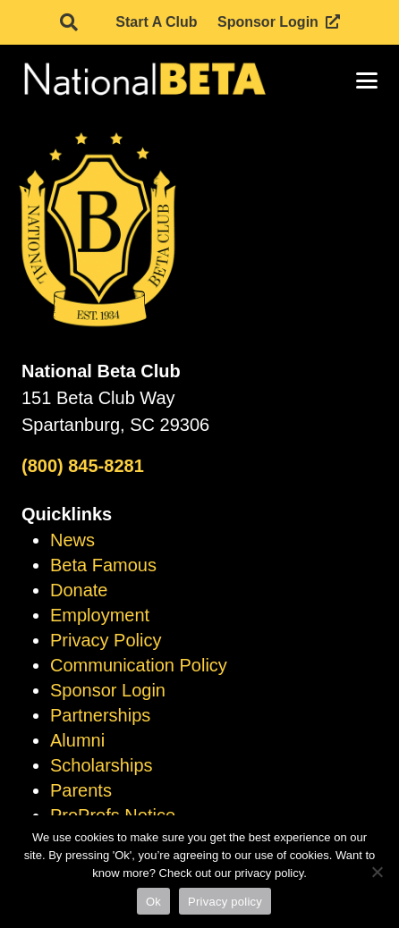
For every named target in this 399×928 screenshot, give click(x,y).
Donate (79, 590)
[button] (69, 22)
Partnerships (100, 715)
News (72, 540)
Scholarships (101, 765)
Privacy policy (225, 901)
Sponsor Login (108, 690)
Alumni (77, 740)
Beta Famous (103, 565)
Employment (99, 615)
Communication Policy (138, 665)
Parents (81, 790)
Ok (153, 901)
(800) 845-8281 (82, 466)
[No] (377, 872)
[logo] (143, 80)
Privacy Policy (105, 640)
